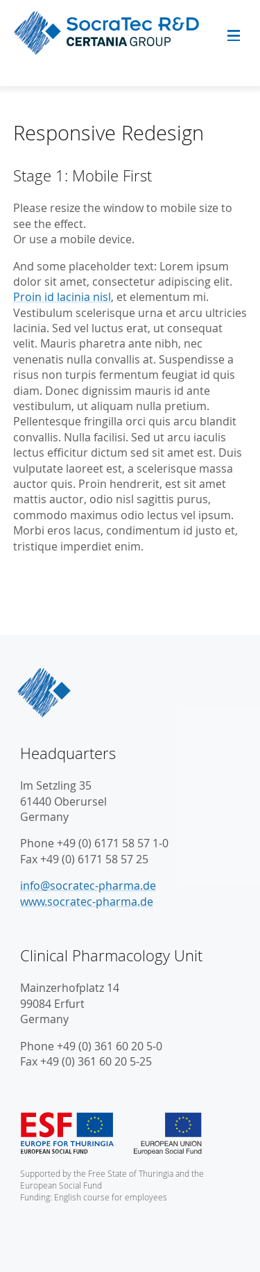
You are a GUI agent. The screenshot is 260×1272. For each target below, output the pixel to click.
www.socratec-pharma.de (86, 901)
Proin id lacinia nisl (62, 296)
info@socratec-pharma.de (88, 885)
